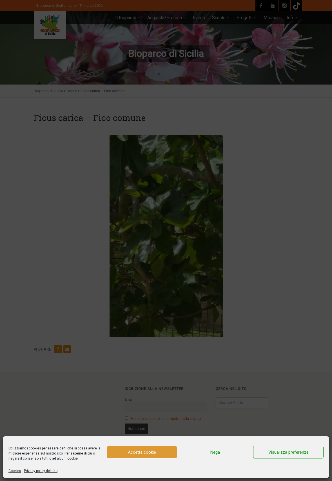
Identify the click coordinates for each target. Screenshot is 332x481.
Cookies (14, 471)
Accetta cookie (142, 452)
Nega (215, 452)
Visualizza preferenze (288, 452)
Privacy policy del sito (40, 471)
